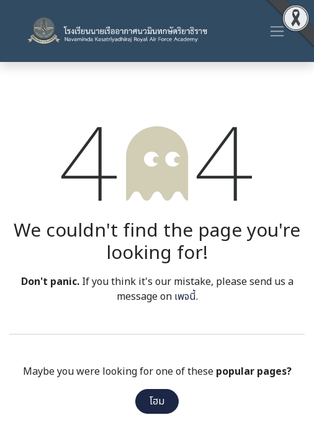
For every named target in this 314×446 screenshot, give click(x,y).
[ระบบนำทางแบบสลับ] (277, 30)
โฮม (157, 401)
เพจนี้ (185, 296)
